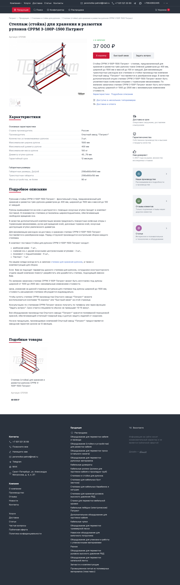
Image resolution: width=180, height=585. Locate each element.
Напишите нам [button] (20, 451)
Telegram (16, 461)
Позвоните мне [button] (20, 446)
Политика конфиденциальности (25, 533)
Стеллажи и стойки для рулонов (86, 475)
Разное (74, 546)
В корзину (101, 55)
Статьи (47, 3)
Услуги (27, 3)
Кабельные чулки (79, 521)
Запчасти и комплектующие (84, 564)
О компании (15, 488)
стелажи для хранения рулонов (66, 262)
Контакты (58, 3)
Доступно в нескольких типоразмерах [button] (116, 100)
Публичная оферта (18, 529)
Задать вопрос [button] (143, 55)
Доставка (37, 3)
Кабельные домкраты (81, 464)
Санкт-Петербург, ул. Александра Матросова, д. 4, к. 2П (29, 473)
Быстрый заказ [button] (121, 55)
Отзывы (13, 496)
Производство (16, 492)
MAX (14, 466)
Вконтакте (138, 427)
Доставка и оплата (106, 104)
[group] (15, 102)
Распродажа (80, 432)
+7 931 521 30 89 (20, 441)
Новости (13, 500)
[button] (16, 3)
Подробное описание (122, 94)
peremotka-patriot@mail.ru (25, 456)
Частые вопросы (17, 525)
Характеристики (101, 94)
